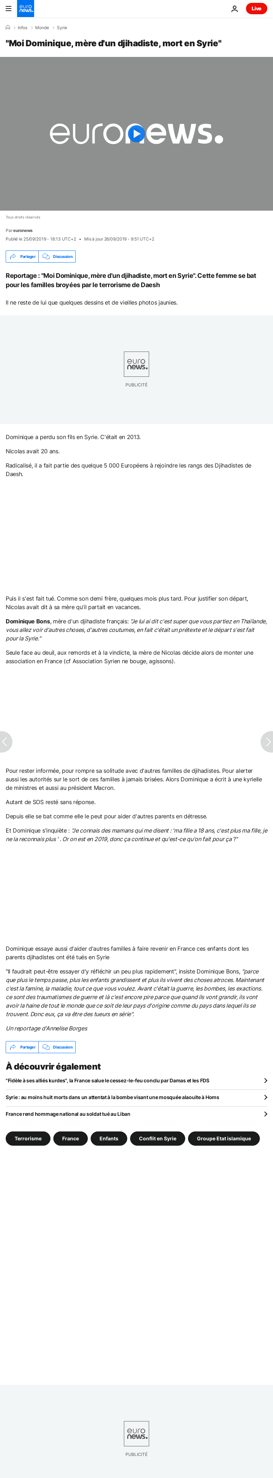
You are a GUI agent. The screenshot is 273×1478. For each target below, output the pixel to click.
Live (257, 8)
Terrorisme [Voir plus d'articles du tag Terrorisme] (28, 1138)
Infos (22, 28)
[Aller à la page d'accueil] (25, 8)
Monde (42, 28)
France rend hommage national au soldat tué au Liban (68, 1114)
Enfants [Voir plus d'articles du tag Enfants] (109, 1138)
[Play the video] (136, 134)
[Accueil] (8, 27)
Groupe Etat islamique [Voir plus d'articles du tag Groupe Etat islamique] (224, 1138)
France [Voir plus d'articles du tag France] (70, 1138)
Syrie (62, 28)
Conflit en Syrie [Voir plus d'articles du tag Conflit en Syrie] (157, 1138)
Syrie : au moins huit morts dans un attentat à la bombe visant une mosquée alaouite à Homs (112, 1097)
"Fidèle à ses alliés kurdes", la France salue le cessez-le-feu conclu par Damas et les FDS (107, 1080)
